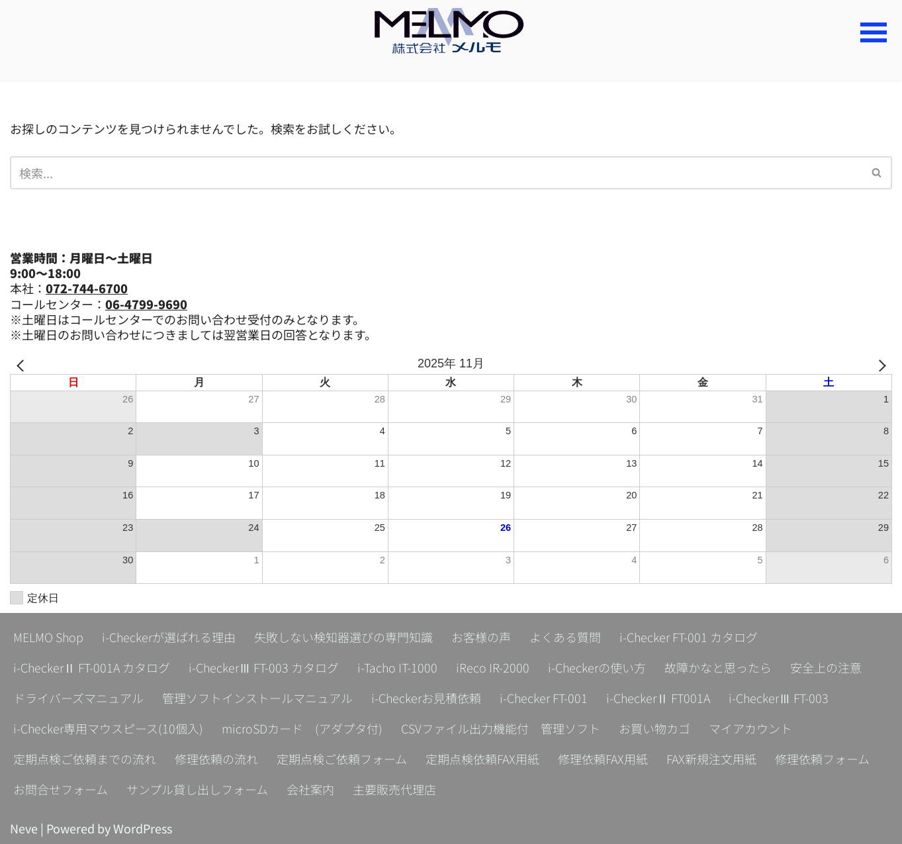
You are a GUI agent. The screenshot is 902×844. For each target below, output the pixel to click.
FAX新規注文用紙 (711, 758)
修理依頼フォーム (822, 758)
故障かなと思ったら (718, 667)
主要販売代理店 (394, 789)
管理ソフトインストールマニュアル (257, 697)
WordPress (142, 828)
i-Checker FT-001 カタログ (688, 636)
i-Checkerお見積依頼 (426, 697)
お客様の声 (481, 636)
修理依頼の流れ (216, 758)
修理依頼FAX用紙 (603, 758)
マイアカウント (750, 728)
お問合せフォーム (60, 789)
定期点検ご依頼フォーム (342, 758)
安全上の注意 (826, 667)
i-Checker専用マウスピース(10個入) (108, 728)
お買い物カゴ (654, 728)
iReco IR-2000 (492, 667)
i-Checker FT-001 (544, 697)
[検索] (436, 172)
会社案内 (310, 789)
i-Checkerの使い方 (597, 667)
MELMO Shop (48, 636)
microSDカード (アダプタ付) (302, 728)
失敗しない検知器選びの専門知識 (343, 636)
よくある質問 (565, 636)
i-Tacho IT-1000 (397, 667)
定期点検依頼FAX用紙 (482, 758)
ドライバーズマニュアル (78, 697)
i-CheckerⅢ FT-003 (779, 697)
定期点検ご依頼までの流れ (84, 758)
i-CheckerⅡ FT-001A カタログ (91, 667)
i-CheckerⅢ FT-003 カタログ (264, 667)
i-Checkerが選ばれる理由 (169, 636)
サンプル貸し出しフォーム (197, 789)
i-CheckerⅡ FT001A (658, 697)
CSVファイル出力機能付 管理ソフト (500, 728)
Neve (24, 828)
